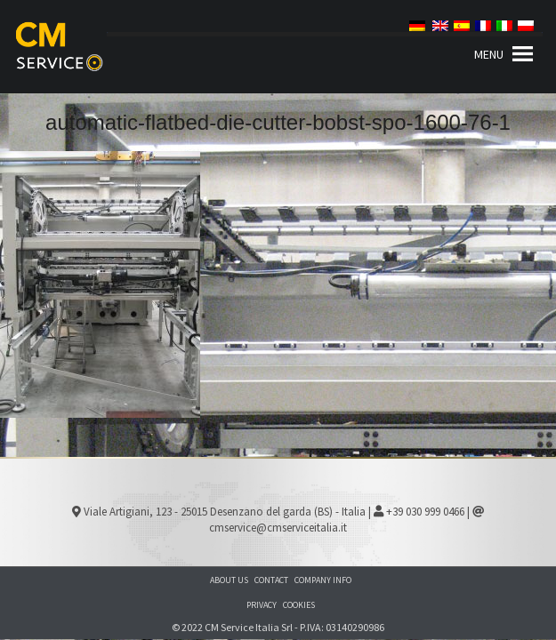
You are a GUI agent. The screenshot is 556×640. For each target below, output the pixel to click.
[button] (489, 54)
